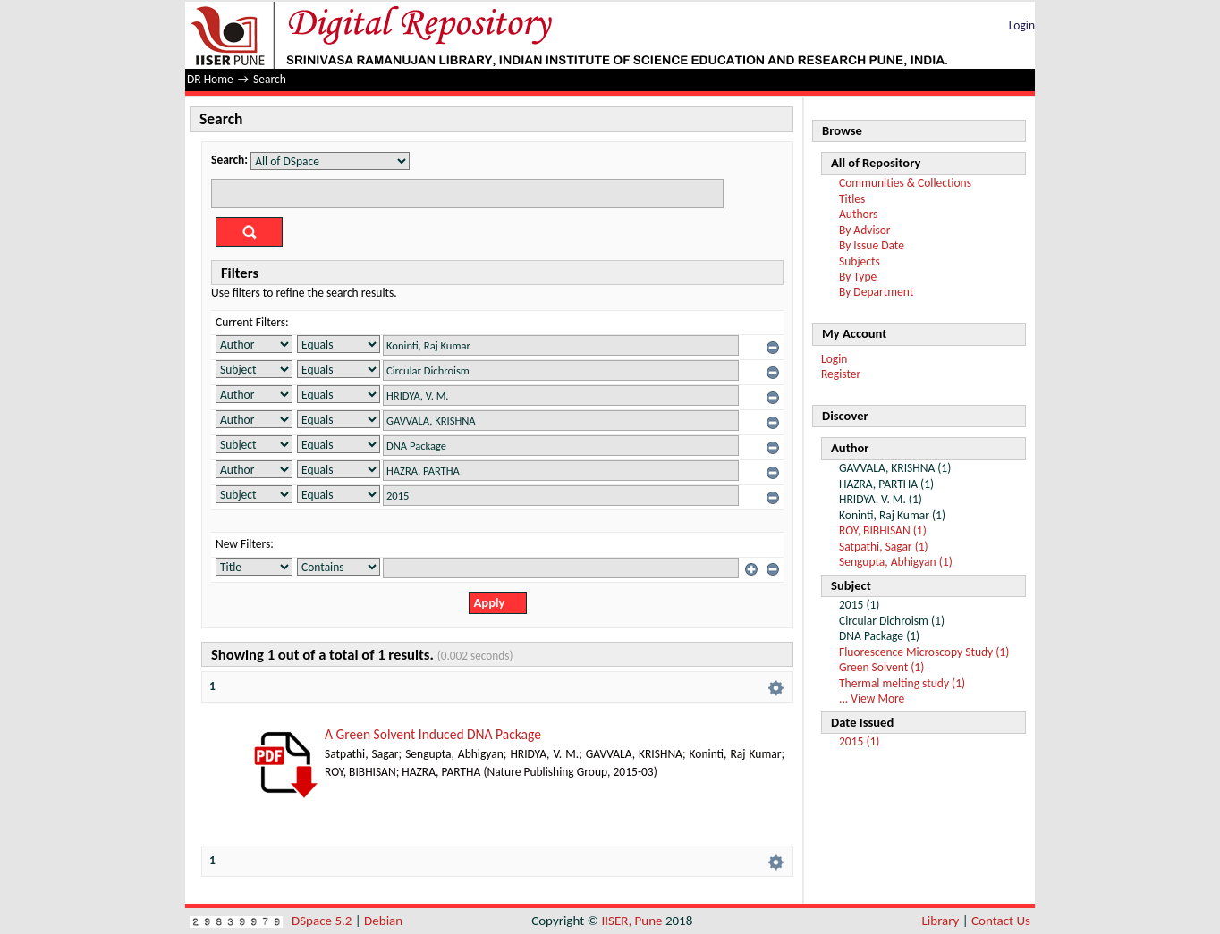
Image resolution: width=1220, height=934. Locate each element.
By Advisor (865, 230)
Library (941, 921)
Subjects (859, 261)
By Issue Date (871, 245)
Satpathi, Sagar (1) (883, 546)
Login (1022, 25)
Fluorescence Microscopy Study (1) (924, 652)
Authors (858, 214)
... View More (871, 698)
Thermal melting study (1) (902, 683)
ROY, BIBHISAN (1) (883, 530)
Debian (383, 921)
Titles (852, 198)
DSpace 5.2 (323, 921)
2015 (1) (859, 741)
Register (840, 374)
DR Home (210, 79)
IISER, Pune (631, 921)
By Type (858, 276)
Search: (229, 159)
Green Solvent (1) (881, 667)
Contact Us (1000, 921)
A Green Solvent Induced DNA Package (433, 734)
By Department (876, 291)
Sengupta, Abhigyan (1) (896, 561)
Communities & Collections (905, 182)
